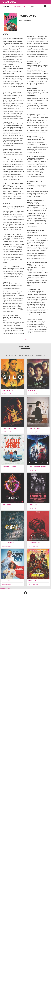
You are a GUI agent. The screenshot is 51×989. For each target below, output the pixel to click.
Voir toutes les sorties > (6, 588)
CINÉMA (6, 6)
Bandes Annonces (26, 355)
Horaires (40, 355)
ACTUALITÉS (19, 6)
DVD (32, 6)
